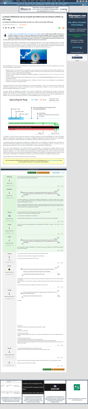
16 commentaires (22, 24)
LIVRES (32, 4)
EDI (42, 3)
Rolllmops (9, 176)
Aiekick (9, 253)
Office (57, 3)
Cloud (20, 3)
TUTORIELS (19, 4)
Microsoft (30, 3)
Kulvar (9, 236)
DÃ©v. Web (38, 3)
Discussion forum (77, 57)
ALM (26, 3)
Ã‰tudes (54, 1)
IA (23, 3)
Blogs (32, 1)
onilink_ (9, 266)
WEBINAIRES (27, 4)
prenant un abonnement (53, 160)
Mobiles (60, 3)
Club (63, 1)
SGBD (53, 3)
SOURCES (47, 4)
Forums (18, 1)
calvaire (9, 212)
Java (34, 3)
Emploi (48, 1)
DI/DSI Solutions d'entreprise (12, 3)
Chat (36, 1)
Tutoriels (23, 1)
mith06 (9, 290)
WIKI (57, 4)
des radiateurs (34, 218)
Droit (59, 1)
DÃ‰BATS (53, 4)
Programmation (48, 3)
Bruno (16, 24)
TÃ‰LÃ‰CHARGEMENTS (40, 4)
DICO (60, 4)
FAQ (29, 1)
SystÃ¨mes (66, 3)
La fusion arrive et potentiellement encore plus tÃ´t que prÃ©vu (24, 34)
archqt (9, 224)
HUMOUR (64, 4)
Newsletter (42, 1)
